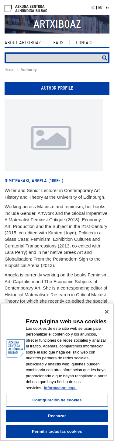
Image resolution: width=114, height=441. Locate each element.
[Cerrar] (106, 311)
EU (100, 7)
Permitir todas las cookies (57, 431)
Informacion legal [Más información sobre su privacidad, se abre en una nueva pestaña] (60, 388)
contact (84, 42)
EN (107, 7)
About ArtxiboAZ (23, 42)
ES (93, 7)
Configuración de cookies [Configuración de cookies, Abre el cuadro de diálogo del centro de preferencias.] (56, 400)
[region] (57, 372)
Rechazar (57, 416)
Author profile (57, 88)
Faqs (58, 42)
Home (9, 70)
